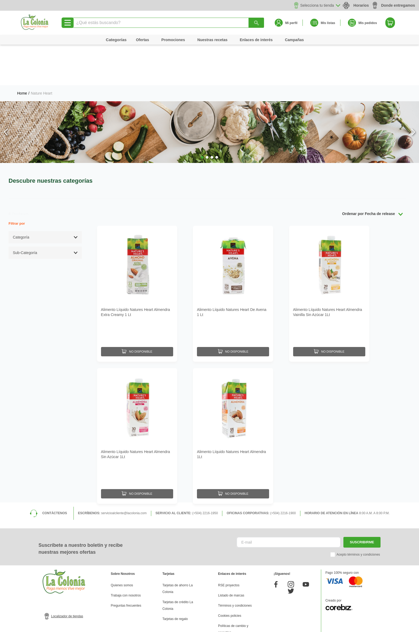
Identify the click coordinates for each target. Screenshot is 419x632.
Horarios (361, 5)
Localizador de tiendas (67, 570)
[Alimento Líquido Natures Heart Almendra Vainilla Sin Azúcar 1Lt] (329, 251)
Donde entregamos (394, 5)
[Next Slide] (413, 91)
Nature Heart (41, 52)
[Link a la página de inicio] (22, 52)
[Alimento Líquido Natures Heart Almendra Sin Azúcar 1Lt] (137, 391)
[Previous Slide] (6, 91)
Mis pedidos (367, 23)
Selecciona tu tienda (317, 5)
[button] (202, 116)
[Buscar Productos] (256, 23)
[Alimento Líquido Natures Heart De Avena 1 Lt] (233, 251)
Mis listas (328, 23)
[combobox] (168, 23)
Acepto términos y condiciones (358, 508)
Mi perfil (291, 23)
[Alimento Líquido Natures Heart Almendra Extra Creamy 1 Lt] (137, 251)
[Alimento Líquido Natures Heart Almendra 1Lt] (233, 391)
